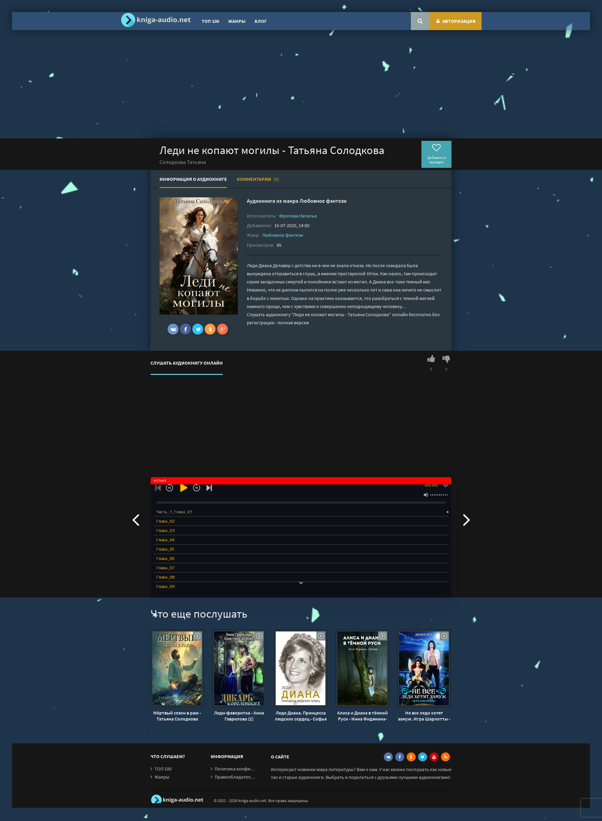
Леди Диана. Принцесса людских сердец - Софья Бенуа (301, 716)
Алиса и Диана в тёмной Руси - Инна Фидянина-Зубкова (362, 716)
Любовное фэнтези (322, 200)
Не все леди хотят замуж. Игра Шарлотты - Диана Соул (424, 716)
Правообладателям (235, 777)
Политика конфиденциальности (249, 769)
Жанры (237, 21)
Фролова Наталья (298, 216)
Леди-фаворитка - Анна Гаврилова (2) (239, 716)
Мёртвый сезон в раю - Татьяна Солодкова (177, 716)
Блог (261, 21)
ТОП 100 (210, 21)
